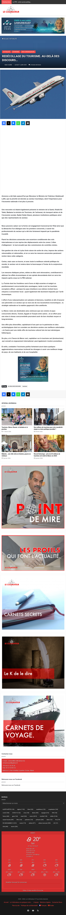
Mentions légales (45, 902)
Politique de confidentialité (29, 905)
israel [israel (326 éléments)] (24, 816)
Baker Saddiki (8, 65)
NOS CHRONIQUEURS (28, 51)
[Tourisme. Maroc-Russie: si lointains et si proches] (17, 416)
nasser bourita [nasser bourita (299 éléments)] (8, 819)
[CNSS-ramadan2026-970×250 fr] (33, 25)
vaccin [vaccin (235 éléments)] (14, 826)
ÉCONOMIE (16, 51)
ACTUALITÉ (13, 39)
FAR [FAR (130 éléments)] (54, 813)
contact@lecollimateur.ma (16, 761)
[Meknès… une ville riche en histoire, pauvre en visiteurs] (17, 443)
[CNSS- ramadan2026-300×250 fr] (33, 369)
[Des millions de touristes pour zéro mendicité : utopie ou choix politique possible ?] (49, 416)
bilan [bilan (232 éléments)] (30, 809)
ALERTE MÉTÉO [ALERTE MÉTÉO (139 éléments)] (8, 809)
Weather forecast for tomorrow (16, 882)
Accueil (5, 39)
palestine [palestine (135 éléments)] (29, 819)
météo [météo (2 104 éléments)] (53, 816)
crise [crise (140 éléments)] (26, 813)
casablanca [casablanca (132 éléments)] (41, 809)
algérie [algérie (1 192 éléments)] (21, 809)
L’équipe (36, 902)
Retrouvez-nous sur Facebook (11, 785)
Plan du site (16, 905)
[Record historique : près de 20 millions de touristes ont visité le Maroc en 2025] (49, 443)
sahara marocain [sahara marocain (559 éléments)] (44, 823)
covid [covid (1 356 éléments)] (6, 813)
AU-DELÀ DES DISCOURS (14, 386)
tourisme (25, 386)
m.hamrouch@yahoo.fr (10, 763)
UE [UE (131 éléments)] (55, 823)
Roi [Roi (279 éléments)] (57, 819)
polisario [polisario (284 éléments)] (40, 819)
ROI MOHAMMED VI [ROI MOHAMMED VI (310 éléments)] (10, 823)
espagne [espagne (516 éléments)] (45, 813)
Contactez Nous (57, 902)
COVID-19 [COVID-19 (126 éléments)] (16, 813)
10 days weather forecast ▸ (33, 890)
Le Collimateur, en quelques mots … (21, 902)
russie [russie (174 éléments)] (22, 823)
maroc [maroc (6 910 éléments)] (33, 816)
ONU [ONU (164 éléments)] (19, 819)
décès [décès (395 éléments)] (35, 813)
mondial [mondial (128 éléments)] (43, 816)
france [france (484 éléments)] (6, 816)
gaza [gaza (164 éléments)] (15, 816)
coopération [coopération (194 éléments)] (53, 809)
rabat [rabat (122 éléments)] (49, 819)
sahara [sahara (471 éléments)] (32, 823)
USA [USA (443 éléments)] (5, 826)
